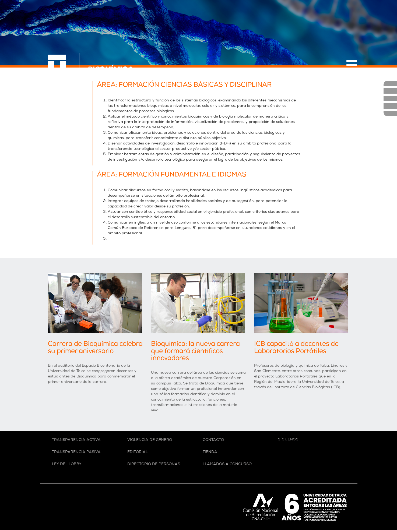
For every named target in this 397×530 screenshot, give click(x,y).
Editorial (137, 452)
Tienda (210, 452)
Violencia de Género (149, 440)
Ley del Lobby (67, 464)
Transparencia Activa (76, 440)
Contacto (213, 440)
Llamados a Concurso (227, 464)
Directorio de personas (153, 464)
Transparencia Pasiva (76, 452)
